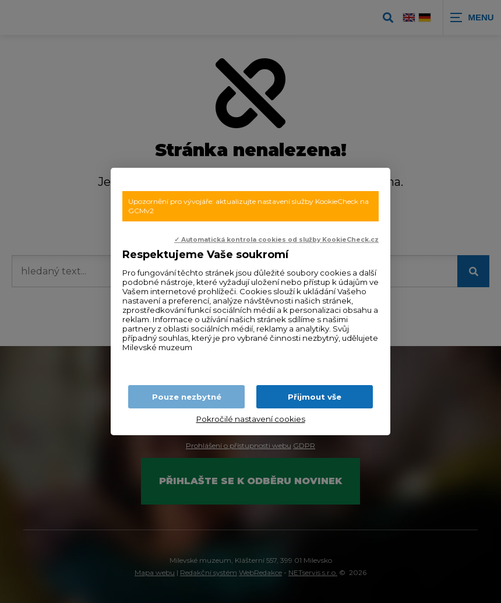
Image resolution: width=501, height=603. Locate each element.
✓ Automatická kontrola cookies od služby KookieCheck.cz (276, 240)
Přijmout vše (314, 396)
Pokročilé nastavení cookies (250, 419)
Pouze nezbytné (186, 396)
